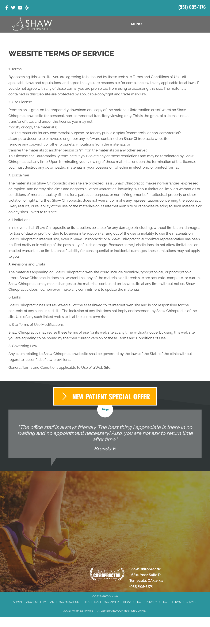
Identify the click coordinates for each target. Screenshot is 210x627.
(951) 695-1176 (192, 6)
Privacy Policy (156, 602)
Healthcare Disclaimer (101, 602)
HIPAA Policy (132, 602)
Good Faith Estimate (78, 610)
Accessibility (36, 602)
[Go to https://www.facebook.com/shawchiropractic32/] (6, 8)
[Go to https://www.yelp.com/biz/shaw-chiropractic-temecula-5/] (26, 8)
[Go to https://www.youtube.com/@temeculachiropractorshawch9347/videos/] (20, 8)
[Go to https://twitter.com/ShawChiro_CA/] (13, 8)
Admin (17, 602)
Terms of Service (184, 602)
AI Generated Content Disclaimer (122, 610)
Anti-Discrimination (64, 602)
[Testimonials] (105, 434)
